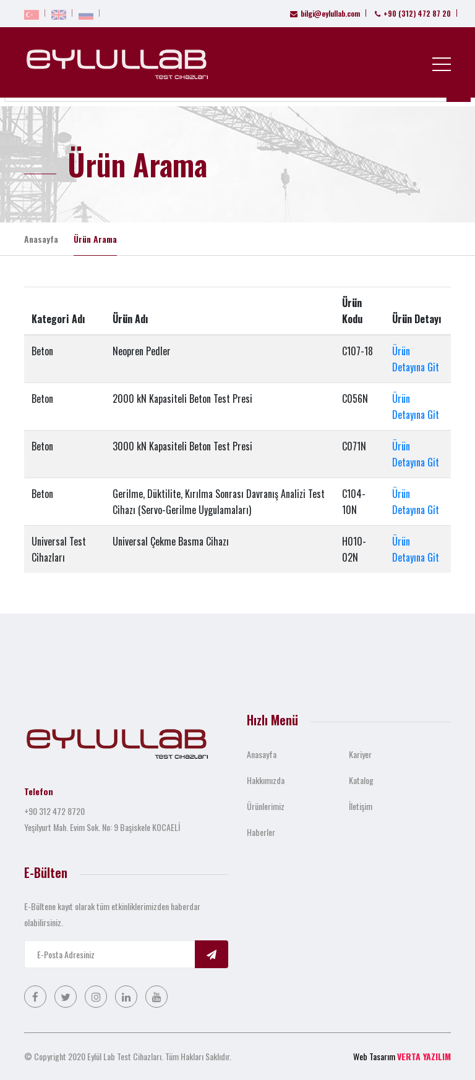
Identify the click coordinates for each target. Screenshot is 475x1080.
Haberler (261, 831)
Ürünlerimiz (266, 805)
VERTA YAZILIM (424, 1056)
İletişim (360, 805)
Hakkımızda (266, 780)
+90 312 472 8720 (54, 810)
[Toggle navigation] (441, 63)
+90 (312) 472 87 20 (413, 13)
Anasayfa (41, 238)
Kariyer (360, 754)
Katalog (361, 780)
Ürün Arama (95, 238)
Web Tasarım (374, 1056)
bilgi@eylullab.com (325, 13)
